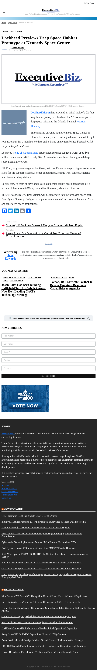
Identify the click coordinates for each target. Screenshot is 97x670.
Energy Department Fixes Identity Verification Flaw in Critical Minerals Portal (39, 652)
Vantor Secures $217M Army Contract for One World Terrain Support (35, 527)
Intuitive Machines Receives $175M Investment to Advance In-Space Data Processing (43, 521)
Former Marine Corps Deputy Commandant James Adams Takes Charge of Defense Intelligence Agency (48, 609)
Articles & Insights (9, 488)
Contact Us (6, 498)
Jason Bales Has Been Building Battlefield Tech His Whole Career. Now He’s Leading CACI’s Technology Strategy (23, 289)
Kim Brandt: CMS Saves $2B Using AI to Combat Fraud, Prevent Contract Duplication (44, 596)
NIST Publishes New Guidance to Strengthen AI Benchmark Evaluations (37, 622)
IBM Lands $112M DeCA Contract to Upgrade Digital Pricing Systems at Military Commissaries (41, 535)
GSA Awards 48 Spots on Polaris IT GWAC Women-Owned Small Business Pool (41, 568)
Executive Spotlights (14, 278)
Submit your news (9, 495)
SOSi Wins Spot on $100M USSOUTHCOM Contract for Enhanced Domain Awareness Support (44, 555)
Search (89, 319)
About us (5, 485)
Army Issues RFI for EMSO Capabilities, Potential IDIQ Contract (33, 634)
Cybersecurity (59, 278)
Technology (16, 281)
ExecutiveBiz (8, 433)
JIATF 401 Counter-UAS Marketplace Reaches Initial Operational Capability (39, 628)
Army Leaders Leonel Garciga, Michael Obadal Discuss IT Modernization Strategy (42, 640)
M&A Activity (34, 278)
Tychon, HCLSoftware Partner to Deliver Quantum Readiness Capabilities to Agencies (71, 285)
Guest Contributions (9, 492)
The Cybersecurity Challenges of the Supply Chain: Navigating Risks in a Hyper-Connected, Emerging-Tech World (46, 576)
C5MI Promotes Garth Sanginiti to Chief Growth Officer (29, 516)
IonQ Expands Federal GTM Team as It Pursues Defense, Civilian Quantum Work (41, 562)
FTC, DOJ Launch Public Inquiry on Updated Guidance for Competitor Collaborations (43, 646)
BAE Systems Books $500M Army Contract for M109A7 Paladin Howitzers (38, 548)
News (5, 281)
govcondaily (14, 589)
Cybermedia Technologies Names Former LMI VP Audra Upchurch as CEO (38, 542)
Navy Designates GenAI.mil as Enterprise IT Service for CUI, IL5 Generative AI (41, 602)
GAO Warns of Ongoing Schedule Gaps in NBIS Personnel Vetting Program (38, 616)
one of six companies (26, 152)
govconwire (13, 509)
